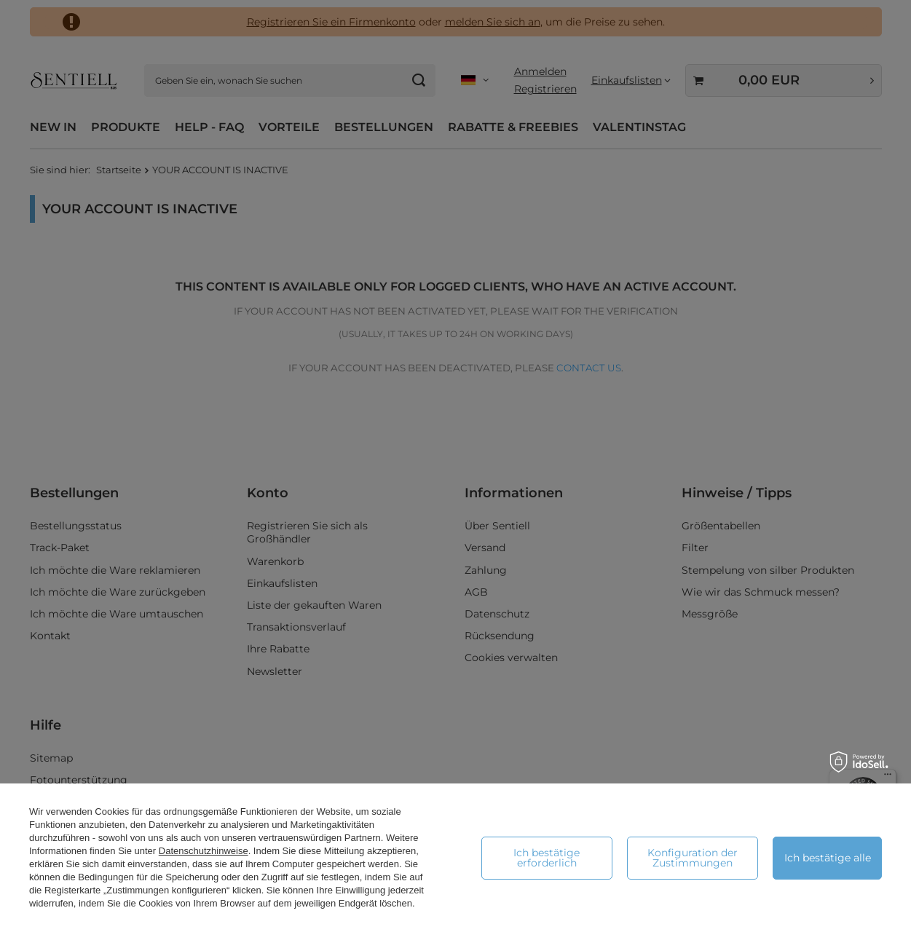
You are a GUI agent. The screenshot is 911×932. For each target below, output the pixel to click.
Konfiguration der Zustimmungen (692, 857)
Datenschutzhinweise (203, 850)
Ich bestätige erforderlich (546, 857)
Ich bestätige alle (827, 857)
